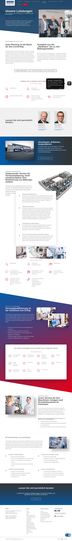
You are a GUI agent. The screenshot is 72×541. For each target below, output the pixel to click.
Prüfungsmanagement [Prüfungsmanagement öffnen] (44, 514)
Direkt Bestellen (29, 531)
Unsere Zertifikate (58, 516)
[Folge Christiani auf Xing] (64, 539)
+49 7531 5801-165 (41, 130)
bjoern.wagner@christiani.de (59, 129)
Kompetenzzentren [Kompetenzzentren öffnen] (44, 512)
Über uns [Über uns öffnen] (42, 520)
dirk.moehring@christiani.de (42, 129)
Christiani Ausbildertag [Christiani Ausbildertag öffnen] (44, 517)
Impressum (28, 521)
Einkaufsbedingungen (30, 527)
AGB (27, 513)
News (27, 510)
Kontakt (27, 530)
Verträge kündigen (30, 522)
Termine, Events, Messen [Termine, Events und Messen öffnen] (45, 515)
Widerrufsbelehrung (30, 515)
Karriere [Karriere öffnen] (42, 511)
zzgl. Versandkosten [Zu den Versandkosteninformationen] (62, 513)
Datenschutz (28, 519)
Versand (28, 512)
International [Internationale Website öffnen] (42, 518)
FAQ (27, 533)
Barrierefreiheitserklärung (31, 528)
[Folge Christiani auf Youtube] (62, 539)
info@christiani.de (12, 518)
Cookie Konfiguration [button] (30, 524)
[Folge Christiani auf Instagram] (66, 539)
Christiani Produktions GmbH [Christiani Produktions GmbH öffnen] (46, 521)
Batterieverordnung (30, 525)
